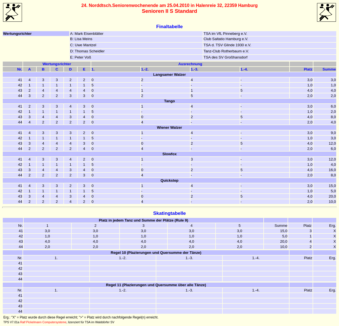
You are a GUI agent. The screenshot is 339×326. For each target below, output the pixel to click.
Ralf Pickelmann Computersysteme (43, 322)
